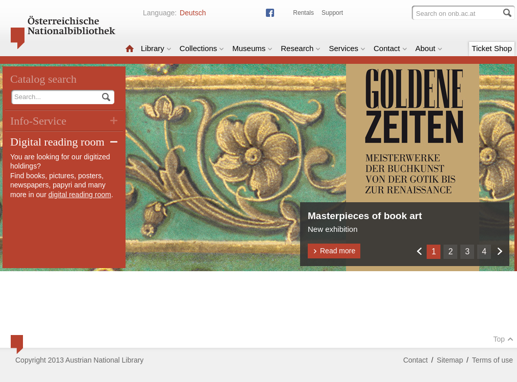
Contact (390, 48)
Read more (334, 251)
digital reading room (79, 194)
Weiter (499, 251)
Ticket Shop (492, 48)
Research (301, 48)
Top (503, 339)
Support (332, 12)
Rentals (303, 12)
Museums (252, 48)
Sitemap (450, 360)
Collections (202, 48)
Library (156, 48)
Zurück (419, 251)
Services (347, 48)
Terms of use (492, 360)
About (428, 48)
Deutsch (193, 13)
